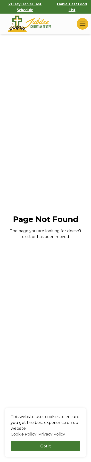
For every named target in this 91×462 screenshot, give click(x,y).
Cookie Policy (23, 434)
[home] (28, 24)
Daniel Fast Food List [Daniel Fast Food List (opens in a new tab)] (72, 6)
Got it (45, 446)
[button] (81, 24)
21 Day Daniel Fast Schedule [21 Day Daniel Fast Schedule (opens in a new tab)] (24, 6)
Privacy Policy (51, 434)
